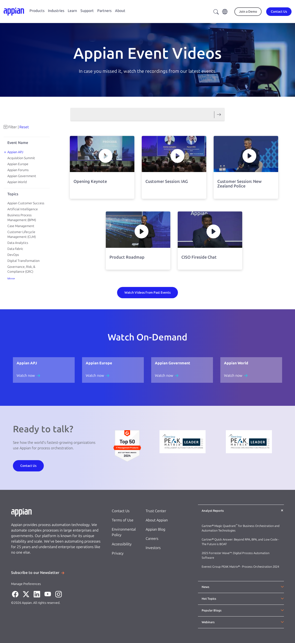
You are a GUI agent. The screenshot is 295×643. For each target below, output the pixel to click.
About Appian (157, 520)
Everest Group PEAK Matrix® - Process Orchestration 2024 (240, 566)
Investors (153, 548)
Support (87, 11)
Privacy (118, 553)
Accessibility (122, 544)
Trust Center (156, 511)
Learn (72, 11)
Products (37, 11)
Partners (104, 11)
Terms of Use (122, 520)
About (120, 11)
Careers (152, 538)
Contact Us (121, 511)
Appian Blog (155, 529)
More (11, 279)
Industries (56, 11)
